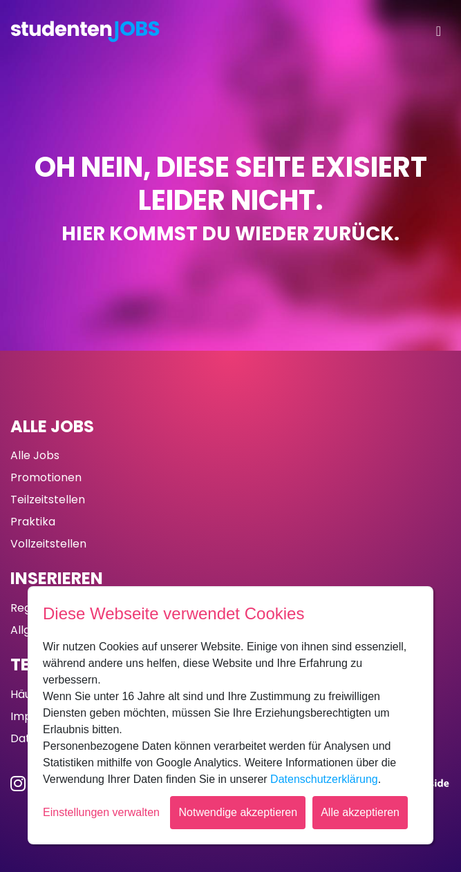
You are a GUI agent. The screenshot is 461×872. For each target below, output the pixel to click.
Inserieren (56, 578)
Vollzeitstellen (48, 544)
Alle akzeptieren (360, 812)
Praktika (32, 522)
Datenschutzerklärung (324, 779)
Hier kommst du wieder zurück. (230, 233)
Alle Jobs (52, 426)
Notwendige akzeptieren (237, 812)
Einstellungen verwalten (101, 812)
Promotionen (46, 477)
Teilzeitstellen (47, 499)
